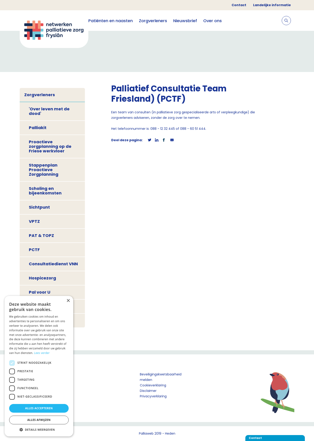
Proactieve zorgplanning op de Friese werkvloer (50, 146)
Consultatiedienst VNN (53, 264)
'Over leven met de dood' (49, 111)
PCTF (34, 249)
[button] (39, 429)
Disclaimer (148, 390)
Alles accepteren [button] (39, 408)
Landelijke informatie (272, 5)
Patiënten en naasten (110, 21)
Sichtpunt (39, 207)
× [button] (68, 301)
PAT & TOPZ (41, 235)
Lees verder (42, 353)
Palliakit (37, 127)
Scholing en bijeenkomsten (45, 191)
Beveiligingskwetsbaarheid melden (160, 377)
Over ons (212, 21)
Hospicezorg (42, 278)
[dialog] (39, 366)
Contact (239, 5)
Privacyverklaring (153, 396)
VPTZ (34, 221)
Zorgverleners (153, 21)
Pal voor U (39, 292)
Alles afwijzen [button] (39, 420)
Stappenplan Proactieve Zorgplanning (43, 169)
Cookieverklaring (153, 385)
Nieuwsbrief (185, 21)
